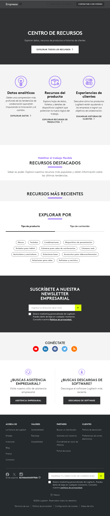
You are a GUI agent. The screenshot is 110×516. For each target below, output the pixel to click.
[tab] (30, 225)
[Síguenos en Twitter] (14, 474)
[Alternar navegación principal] (106, 3)
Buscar (90, 3)
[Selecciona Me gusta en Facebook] (7, 474)
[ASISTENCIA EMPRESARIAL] (28, 400)
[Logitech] (21, 3)
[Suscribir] (78, 308)
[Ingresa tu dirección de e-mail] (52, 308)
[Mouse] (21, 242)
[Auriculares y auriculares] (25, 254)
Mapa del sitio (87, 506)
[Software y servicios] (68, 260)
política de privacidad (71, 487)
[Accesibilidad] (37, 441)
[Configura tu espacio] (61, 11)
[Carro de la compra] (99, 3)
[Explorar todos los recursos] (55, 49)
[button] (14, 11)
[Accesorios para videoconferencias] (80, 254)
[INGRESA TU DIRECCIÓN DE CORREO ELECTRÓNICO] (73, 476)
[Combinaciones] (51, 242)
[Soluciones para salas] (42, 260)
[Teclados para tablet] (25, 248)
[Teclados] (34, 242)
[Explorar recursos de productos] (55, 120)
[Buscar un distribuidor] (66, 429)
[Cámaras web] (88, 248)
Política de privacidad (42, 506)
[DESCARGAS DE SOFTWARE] (81, 400)
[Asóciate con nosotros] (67, 435)
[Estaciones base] (50, 254)
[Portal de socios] (64, 451)
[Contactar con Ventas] (90, 11)
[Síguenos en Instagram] (21, 474)
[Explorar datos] (21, 115)
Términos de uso (22, 506)
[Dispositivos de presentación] (78, 242)
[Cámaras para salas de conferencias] (58, 248)
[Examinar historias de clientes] (89, 117)
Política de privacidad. (61, 319)
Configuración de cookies (66, 506)
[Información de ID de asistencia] (40, 477)
